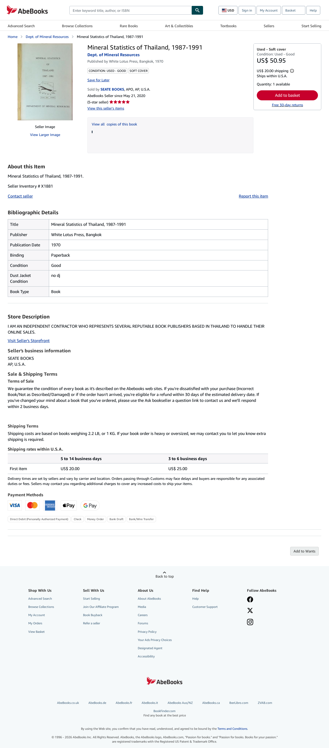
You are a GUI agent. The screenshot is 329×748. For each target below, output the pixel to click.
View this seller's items (105, 108)
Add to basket (287, 95)
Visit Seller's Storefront (29, 340)
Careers (143, 615)
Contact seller (20, 196)
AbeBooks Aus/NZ (180, 703)
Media (142, 607)
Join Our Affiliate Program (101, 607)
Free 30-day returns (287, 105)
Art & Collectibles (179, 26)
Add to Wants (304, 551)
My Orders (35, 623)
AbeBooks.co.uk (68, 703)
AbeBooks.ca (211, 703)
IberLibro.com (238, 703)
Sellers (269, 26)
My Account (269, 10)
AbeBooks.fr (124, 703)
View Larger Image (45, 134)
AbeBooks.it (150, 703)
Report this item (253, 196)
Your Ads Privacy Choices (155, 640)
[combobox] (130, 10)
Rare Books (129, 26)
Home (12, 36)
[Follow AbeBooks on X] (250, 611)
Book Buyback (92, 615)
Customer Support (205, 607)
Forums (143, 623)
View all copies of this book (114, 124)
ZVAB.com (265, 703)
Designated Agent (150, 648)
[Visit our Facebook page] (250, 600)
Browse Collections (77, 26)
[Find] (197, 10)
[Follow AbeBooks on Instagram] (250, 622)
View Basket (36, 632)
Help (313, 10)
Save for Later (98, 80)
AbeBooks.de (97, 703)
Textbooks (228, 26)
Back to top (165, 576)
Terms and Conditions (232, 729)
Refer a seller (91, 623)
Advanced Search (21, 26)
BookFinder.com (164, 713)
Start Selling (311, 26)
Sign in (247, 10)
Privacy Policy (147, 632)
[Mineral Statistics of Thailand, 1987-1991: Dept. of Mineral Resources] (44, 81)
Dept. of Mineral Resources (47, 36)
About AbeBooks (149, 598)
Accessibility (146, 656)
